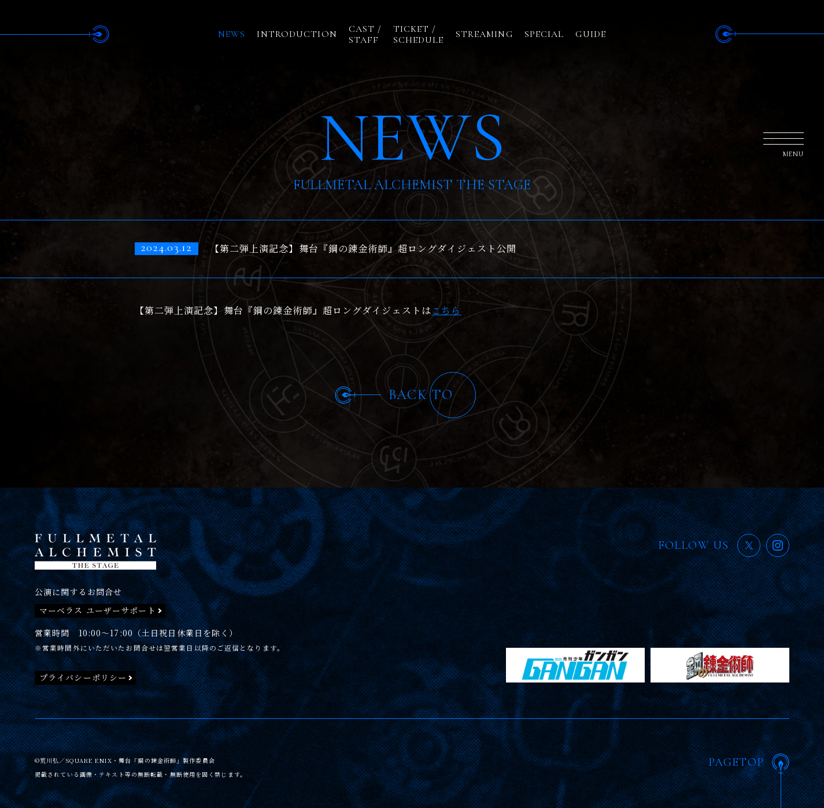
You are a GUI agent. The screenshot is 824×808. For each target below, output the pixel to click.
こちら (446, 310)
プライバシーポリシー (83, 677)
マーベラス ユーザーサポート (97, 610)
